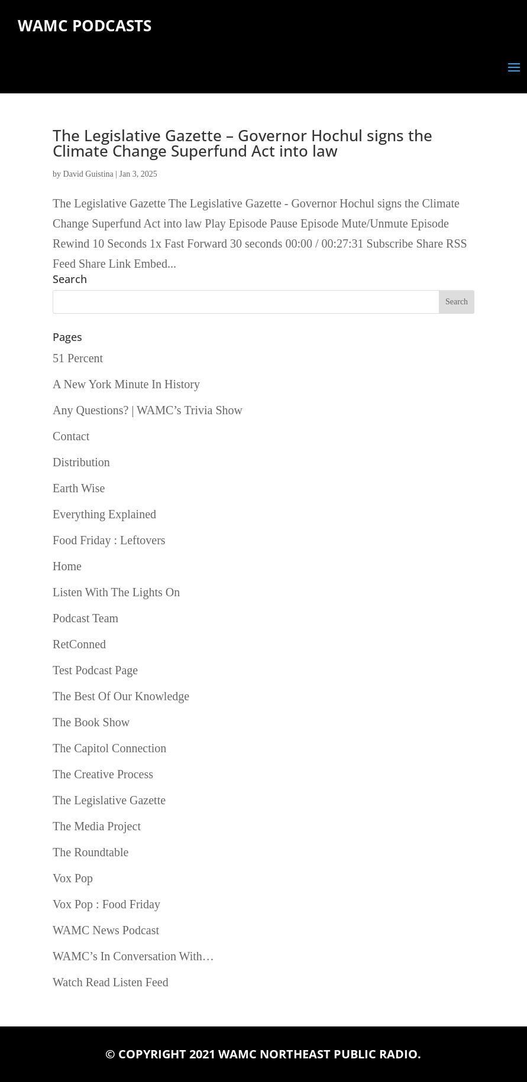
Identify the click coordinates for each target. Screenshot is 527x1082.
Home (67, 566)
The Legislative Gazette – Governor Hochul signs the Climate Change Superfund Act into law (242, 143)
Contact (71, 436)
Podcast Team (85, 618)
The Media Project (97, 826)
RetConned (79, 644)
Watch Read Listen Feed (111, 982)
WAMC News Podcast (106, 930)
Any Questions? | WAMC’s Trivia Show (148, 410)
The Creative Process (103, 774)
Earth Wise (79, 488)
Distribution (81, 462)
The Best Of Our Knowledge (121, 696)
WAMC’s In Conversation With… (133, 956)
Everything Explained (104, 514)
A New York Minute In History (126, 384)
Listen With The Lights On (116, 592)
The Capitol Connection (109, 748)
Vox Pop (73, 878)
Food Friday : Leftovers (109, 540)
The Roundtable (90, 852)
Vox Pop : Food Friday (106, 904)
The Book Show (91, 722)
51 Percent (78, 358)
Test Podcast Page (95, 670)
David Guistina (88, 174)
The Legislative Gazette (109, 800)
